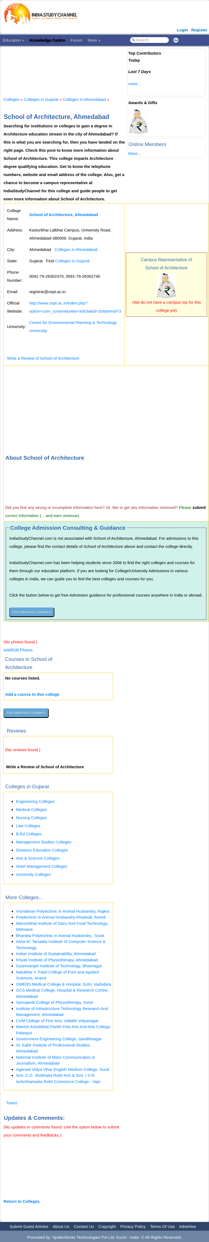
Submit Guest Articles (28, 1226)
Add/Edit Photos (18, 650)
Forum (76, 40)
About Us (61, 1226)
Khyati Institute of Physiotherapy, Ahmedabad (57, 960)
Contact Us (84, 1226)
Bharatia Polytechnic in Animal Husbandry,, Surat (60, 935)
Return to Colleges (22, 1201)
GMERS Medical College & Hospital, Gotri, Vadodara (63, 984)
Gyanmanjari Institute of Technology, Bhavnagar (59, 965)
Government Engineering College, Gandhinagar (59, 1038)
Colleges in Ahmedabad (84, 99)
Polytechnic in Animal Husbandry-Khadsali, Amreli (61, 917)
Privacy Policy (133, 1226)
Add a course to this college (32, 694)
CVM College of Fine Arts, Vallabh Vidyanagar (57, 1020)
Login (182, 30)
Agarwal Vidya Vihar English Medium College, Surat (62, 1069)
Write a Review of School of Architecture (43, 358)
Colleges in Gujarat (41, 99)
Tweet (11, 1103)
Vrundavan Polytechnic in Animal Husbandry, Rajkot (62, 911)
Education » (13, 40)
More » (94, 40)
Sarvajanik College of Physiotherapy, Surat (54, 1002)
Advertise (187, 1226)
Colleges (11, 99)
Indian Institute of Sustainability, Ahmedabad (56, 953)
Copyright (107, 1226)
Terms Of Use (162, 1226)
